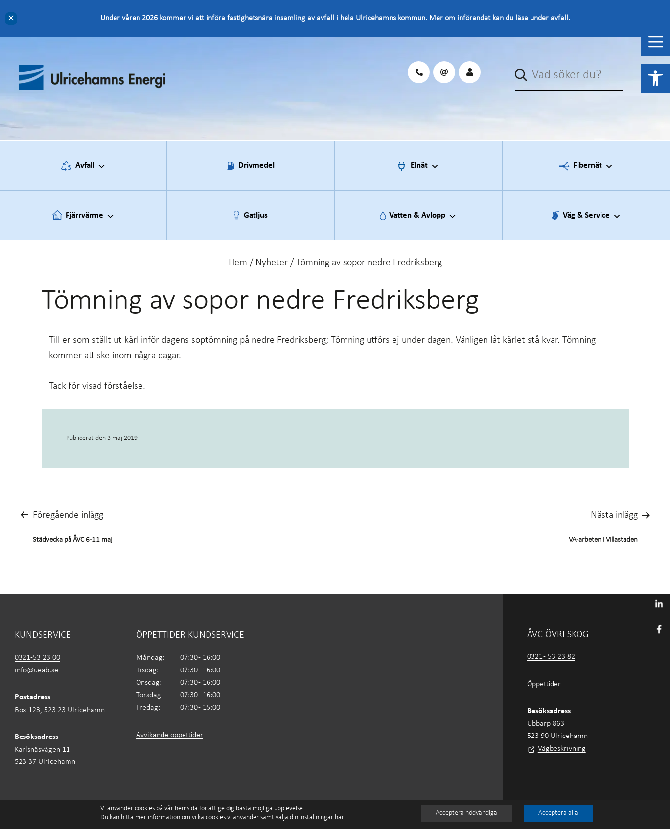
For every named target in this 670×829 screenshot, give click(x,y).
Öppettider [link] (544, 684)
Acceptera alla (558, 813)
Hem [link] (238, 263)
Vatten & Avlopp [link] (423, 216)
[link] (655, 78)
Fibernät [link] (593, 166)
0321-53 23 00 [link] (37, 658)
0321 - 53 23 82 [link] (551, 657)
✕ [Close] (11, 18)
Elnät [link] (425, 166)
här (339, 817)
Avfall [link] (90, 166)
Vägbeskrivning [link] (562, 749)
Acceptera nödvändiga (466, 813)
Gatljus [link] (256, 215)
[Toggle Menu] (655, 42)
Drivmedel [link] (256, 165)
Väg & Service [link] (592, 216)
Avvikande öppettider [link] (169, 735)
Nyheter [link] (271, 263)
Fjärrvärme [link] (90, 216)
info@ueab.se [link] (36, 670)
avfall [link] (559, 18)
